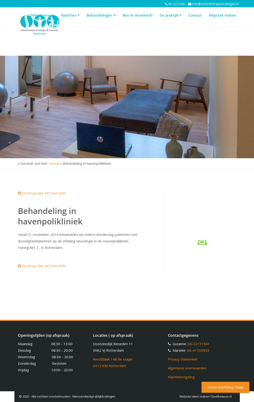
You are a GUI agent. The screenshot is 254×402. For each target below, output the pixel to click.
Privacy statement (183, 359)
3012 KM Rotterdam (109, 365)
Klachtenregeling (181, 377)
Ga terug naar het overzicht (42, 193)
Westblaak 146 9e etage (112, 359)
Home (54, 163)
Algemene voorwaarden (187, 368)
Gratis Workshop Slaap (225, 387)
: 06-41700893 (197, 350)
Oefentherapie (42, 15)
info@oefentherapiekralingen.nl (215, 4)
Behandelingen (101, 15)
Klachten (70, 15)
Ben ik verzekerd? (138, 15)
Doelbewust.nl (221, 396)
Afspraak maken (222, 15)
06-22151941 (199, 343)
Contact (195, 15)
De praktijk (170, 15)
